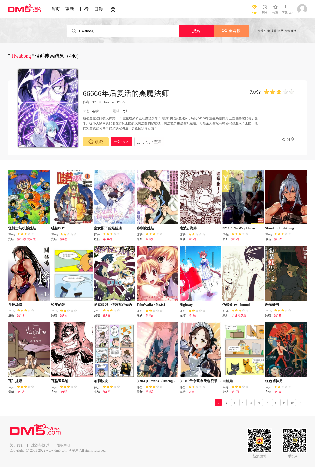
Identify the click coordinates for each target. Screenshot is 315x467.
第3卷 (278, 315)
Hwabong (109, 102)
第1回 (63, 315)
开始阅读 (121, 141)
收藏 (95, 141)
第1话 (192, 239)
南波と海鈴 (188, 228)
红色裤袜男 (274, 381)
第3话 (278, 239)
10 (292, 402)
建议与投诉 (40, 445)
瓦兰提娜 (15, 381)
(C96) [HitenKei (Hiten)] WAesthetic (164, 381)
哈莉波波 (101, 381)
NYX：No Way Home (238, 228)
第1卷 (149, 239)
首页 (55, 9)
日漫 (98, 9)
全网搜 (231, 31)
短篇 (191, 392)
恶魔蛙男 (272, 305)
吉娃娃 (227, 381)
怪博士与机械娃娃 (22, 228)
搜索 (196, 31)
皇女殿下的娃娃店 (108, 228)
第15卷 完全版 (26, 239)
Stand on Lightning (279, 228)
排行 (84, 9)
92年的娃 (58, 305)
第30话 (107, 239)
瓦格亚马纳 (59, 381)
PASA (121, 102)
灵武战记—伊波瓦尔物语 (113, 305)
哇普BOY (58, 228)
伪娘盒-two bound (236, 305)
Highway (186, 305)
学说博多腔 (238, 315)
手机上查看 (152, 142)
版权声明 (63, 445)
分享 (291, 139)
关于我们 (17, 445)
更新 (69, 9)
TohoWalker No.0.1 (151, 305)
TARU (97, 102)
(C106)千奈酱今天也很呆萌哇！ (204, 381)
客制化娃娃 (145, 228)
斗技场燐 (15, 305)
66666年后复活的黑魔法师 (126, 93)
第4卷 (63, 239)
